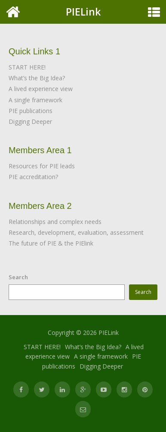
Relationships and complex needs (55, 222)
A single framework (35, 100)
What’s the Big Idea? (37, 78)
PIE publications (30, 111)
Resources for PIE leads (42, 166)
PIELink (83, 12)
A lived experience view (41, 89)
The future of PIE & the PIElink (51, 243)
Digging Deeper (30, 121)
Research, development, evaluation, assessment (76, 232)
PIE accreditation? (33, 177)
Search (18, 277)
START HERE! (27, 67)
